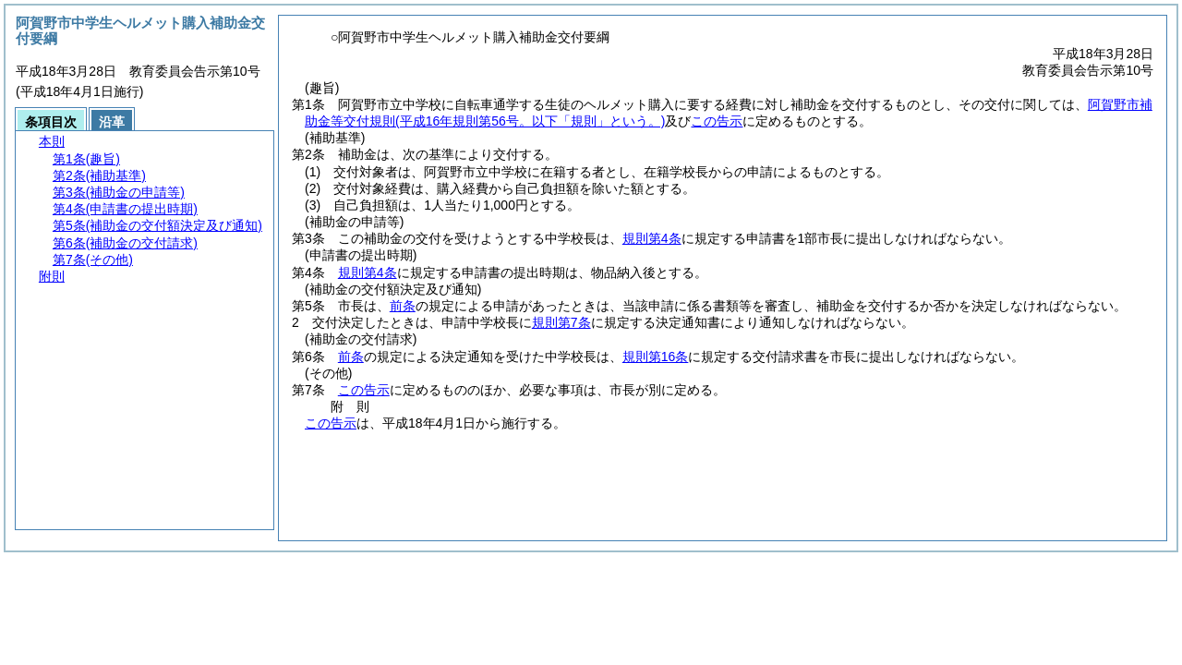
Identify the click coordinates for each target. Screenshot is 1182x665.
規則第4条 (651, 238)
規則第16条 (655, 356)
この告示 (716, 121)
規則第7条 (561, 322)
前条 (403, 305)
